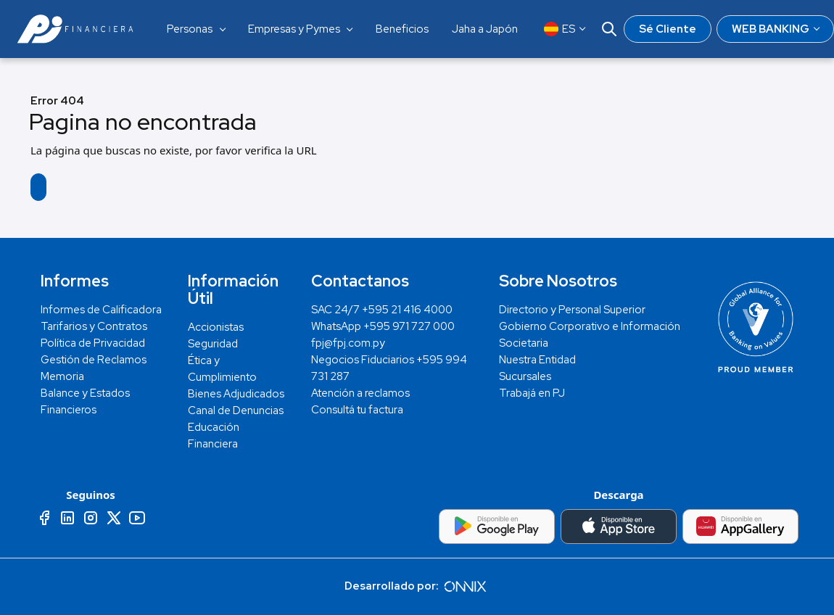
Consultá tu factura (357, 410)
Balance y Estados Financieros (85, 401)
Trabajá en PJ (532, 393)
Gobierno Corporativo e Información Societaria (589, 334)
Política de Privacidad (93, 343)
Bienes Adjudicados (236, 394)
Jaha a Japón (485, 29)
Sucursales (525, 376)
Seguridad (213, 344)
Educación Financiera (213, 435)
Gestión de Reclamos (93, 359)
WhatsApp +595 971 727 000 (383, 326)
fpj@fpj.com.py (348, 343)
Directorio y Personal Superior (572, 309)
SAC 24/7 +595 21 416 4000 (382, 309)
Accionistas (216, 327)
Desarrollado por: (417, 586)
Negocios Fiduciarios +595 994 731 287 (389, 368)
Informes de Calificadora (101, 309)
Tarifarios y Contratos (94, 326)
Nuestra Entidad (537, 359)
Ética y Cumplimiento (222, 368)
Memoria (62, 376)
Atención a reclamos (360, 393)
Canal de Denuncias (236, 410)
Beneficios (402, 29)
